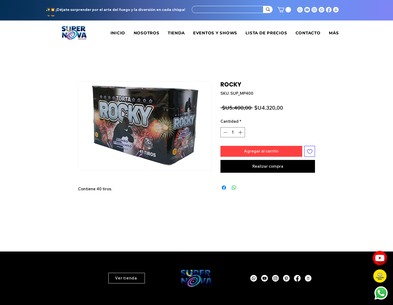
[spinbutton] (232, 132)
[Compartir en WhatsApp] (234, 187)
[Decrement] (224, 132)
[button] (284, 10)
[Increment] (240, 132)
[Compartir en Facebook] (224, 187)
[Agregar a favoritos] (309, 151)
